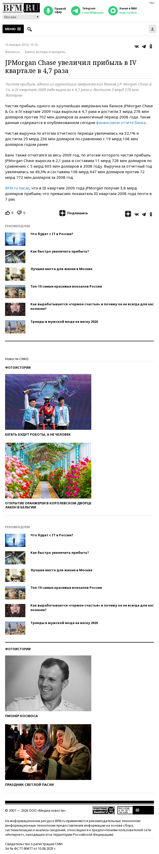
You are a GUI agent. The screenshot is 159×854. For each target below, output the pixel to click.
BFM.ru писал (17, 187)
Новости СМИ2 (16, 359)
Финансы (12, 52)
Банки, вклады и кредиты (45, 52)
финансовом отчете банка (121, 122)
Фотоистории (18, 367)
